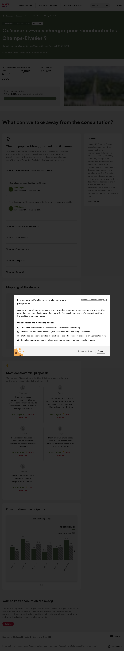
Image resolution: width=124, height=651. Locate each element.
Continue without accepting (94, 300)
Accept (101, 351)
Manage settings (85, 351)
